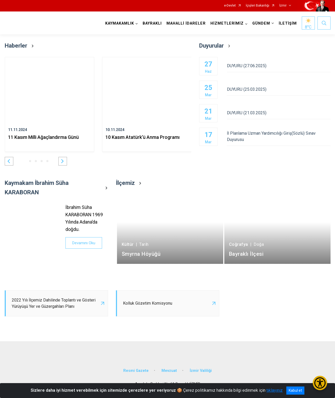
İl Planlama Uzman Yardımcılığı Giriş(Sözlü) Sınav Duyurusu (278, 136)
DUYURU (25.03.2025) (278, 89)
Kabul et (295, 390)
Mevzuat (169, 370)
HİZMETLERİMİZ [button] (227, 23)
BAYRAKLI (152, 23)
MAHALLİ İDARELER (186, 23)
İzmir (283, 5)
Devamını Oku (83, 243)
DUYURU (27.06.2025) (278, 65)
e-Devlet (230, 5)
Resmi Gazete (136, 370)
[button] (9, 161)
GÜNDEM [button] (261, 23)
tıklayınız (274, 390)
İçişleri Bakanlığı (257, 5)
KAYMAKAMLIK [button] (119, 23)
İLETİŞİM (288, 23)
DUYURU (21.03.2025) (278, 112)
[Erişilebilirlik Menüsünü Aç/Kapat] (320, 383)
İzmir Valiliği (201, 370)
